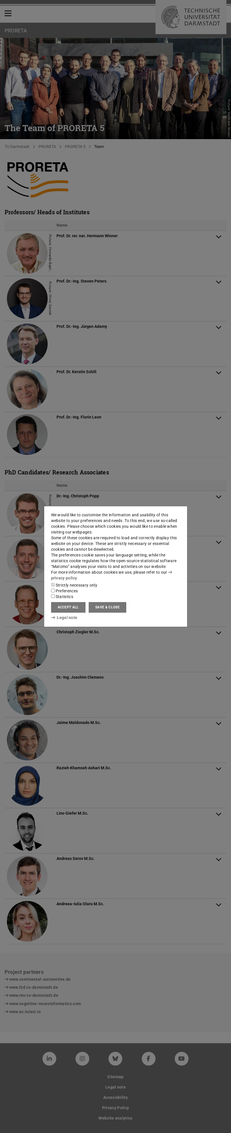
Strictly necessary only (74, 585)
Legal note (64, 617)
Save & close (107, 607)
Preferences (64, 591)
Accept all (68, 607)
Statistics (62, 596)
